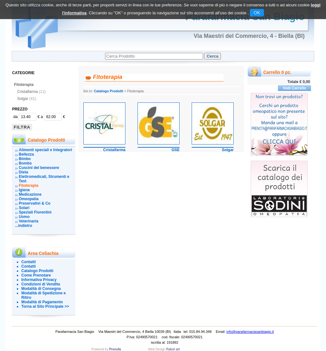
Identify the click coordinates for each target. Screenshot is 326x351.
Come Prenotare (36, 275)
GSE (176, 150)
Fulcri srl (173, 349)
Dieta (23, 172)
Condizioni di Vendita (40, 284)
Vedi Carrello (294, 88)
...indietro (23, 225)
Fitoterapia (23, 84)
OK (257, 12)
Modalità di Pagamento (42, 302)
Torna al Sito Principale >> (45, 306)
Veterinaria (28, 221)
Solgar (26, 98)
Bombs (25, 163)
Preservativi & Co (34, 203)
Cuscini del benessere (39, 167)
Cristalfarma (31, 91)
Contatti (28, 262)
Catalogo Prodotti (37, 271)
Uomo (24, 216)
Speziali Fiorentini (35, 212)
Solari (24, 208)
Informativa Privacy (39, 279)
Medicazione (30, 194)
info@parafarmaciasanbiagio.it (250, 331)
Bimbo (25, 159)
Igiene (24, 190)
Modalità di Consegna (41, 288)
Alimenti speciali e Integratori (45, 150)
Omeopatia (29, 199)
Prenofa (115, 349)
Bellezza (26, 154)
